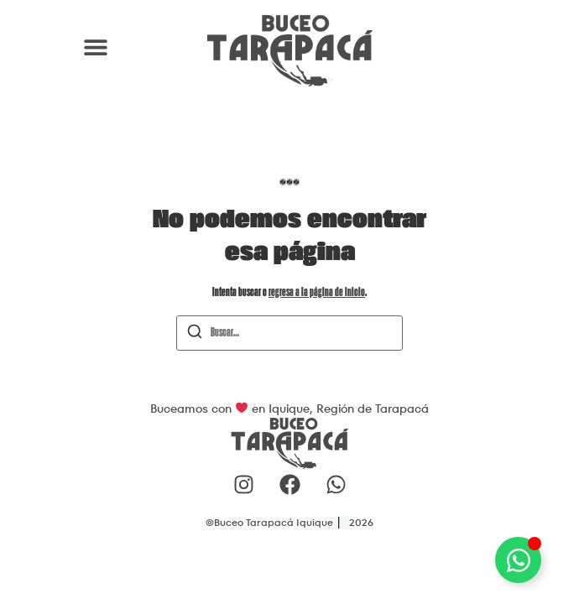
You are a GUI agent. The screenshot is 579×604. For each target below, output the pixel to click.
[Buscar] (194, 334)
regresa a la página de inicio (317, 292)
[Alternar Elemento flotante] (518, 560)
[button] (95, 46)
